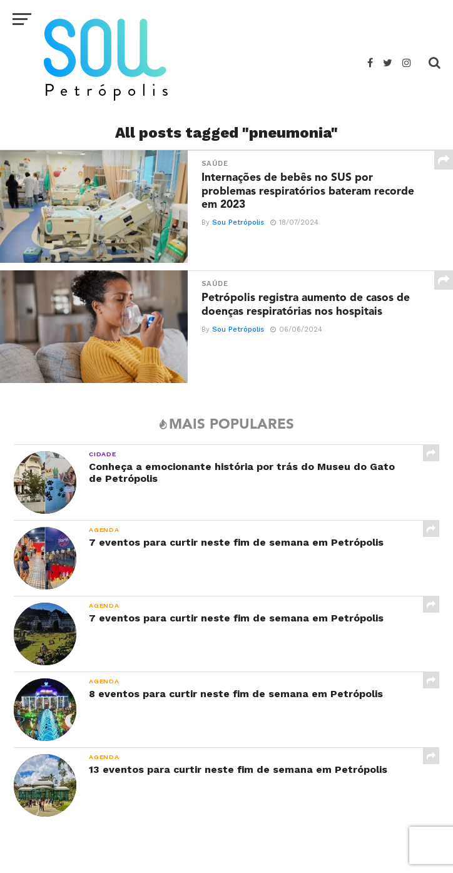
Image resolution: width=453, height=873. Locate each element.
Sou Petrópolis (237, 223)
